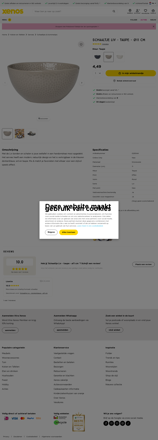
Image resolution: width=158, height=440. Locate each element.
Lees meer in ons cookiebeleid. (90, 226)
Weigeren (51, 232)
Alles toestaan (68, 232)
